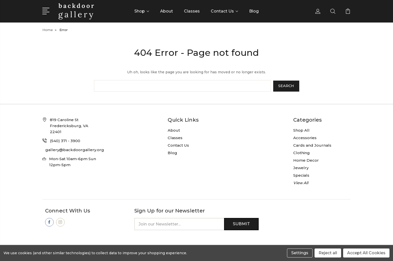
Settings (299, 252)
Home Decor (306, 159)
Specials (301, 174)
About (166, 11)
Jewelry (301, 167)
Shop (141, 11)
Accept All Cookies (366, 252)
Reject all (328, 252)
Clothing (301, 152)
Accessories (305, 137)
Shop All (301, 129)
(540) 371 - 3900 (65, 140)
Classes (192, 11)
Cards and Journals (312, 144)
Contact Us (224, 11)
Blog (254, 11)
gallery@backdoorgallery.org (74, 149)
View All (300, 182)
